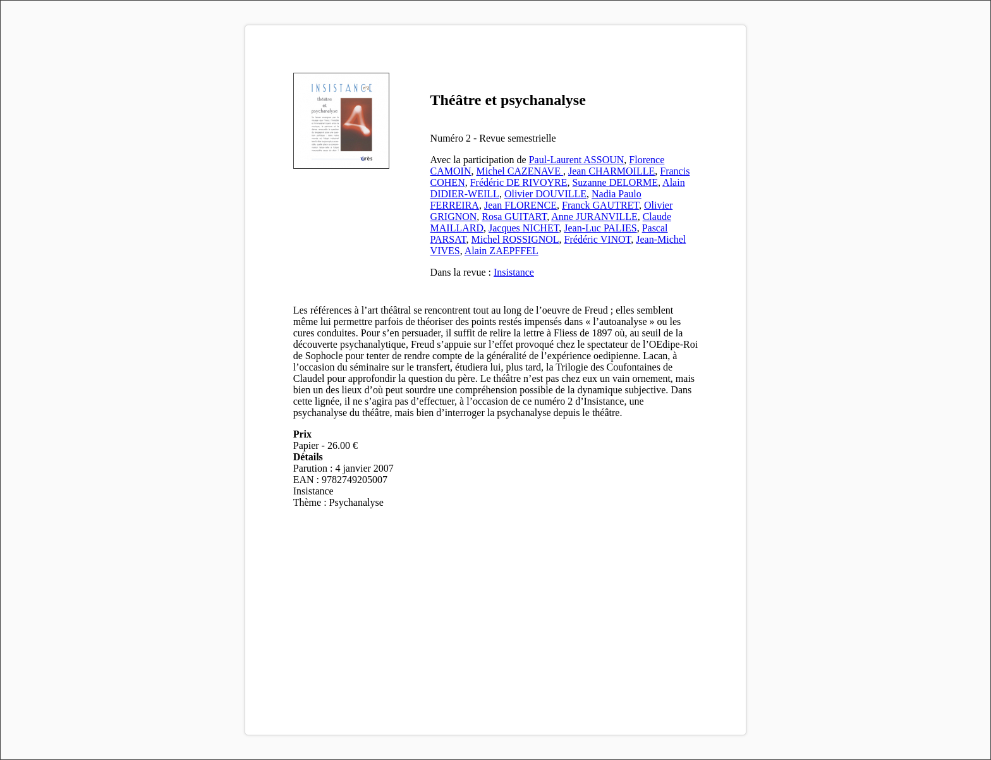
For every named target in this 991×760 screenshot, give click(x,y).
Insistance (514, 272)
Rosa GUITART (514, 216)
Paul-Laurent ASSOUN (576, 159)
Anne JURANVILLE (594, 216)
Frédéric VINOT (597, 239)
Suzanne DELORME (615, 182)
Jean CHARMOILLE (611, 171)
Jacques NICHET (524, 228)
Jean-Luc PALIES (600, 228)
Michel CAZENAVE (519, 171)
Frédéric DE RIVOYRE (519, 182)
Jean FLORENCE (520, 205)
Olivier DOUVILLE (545, 193)
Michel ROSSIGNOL (515, 239)
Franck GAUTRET (600, 205)
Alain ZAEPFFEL (501, 250)
